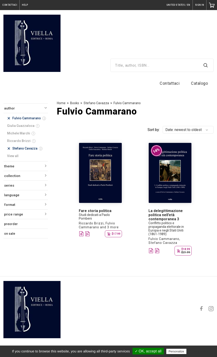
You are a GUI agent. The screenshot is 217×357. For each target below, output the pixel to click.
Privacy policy (198, 351)
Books (74, 103)
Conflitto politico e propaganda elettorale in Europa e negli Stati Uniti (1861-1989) (166, 228)
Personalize (176, 351)
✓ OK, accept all (148, 351)
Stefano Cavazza (96, 103)
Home (61, 103)
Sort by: (154, 130)
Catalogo (199, 83)
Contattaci (170, 83)
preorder (11, 224)
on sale (9, 233)
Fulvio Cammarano (127, 103)
